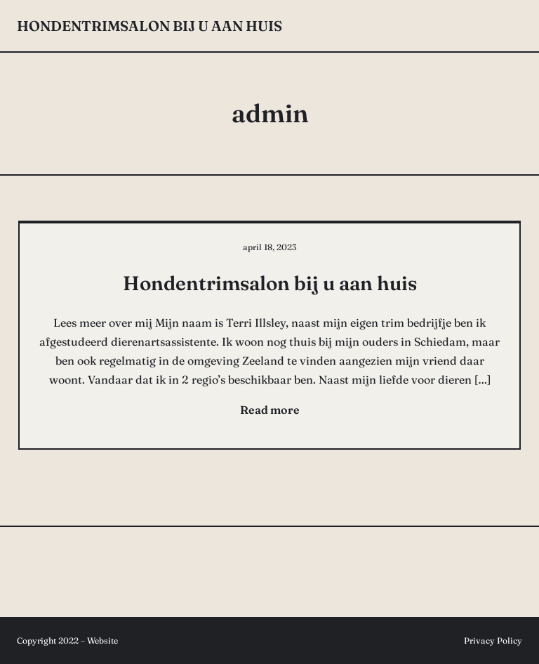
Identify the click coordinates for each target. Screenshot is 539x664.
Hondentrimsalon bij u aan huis (149, 25)
